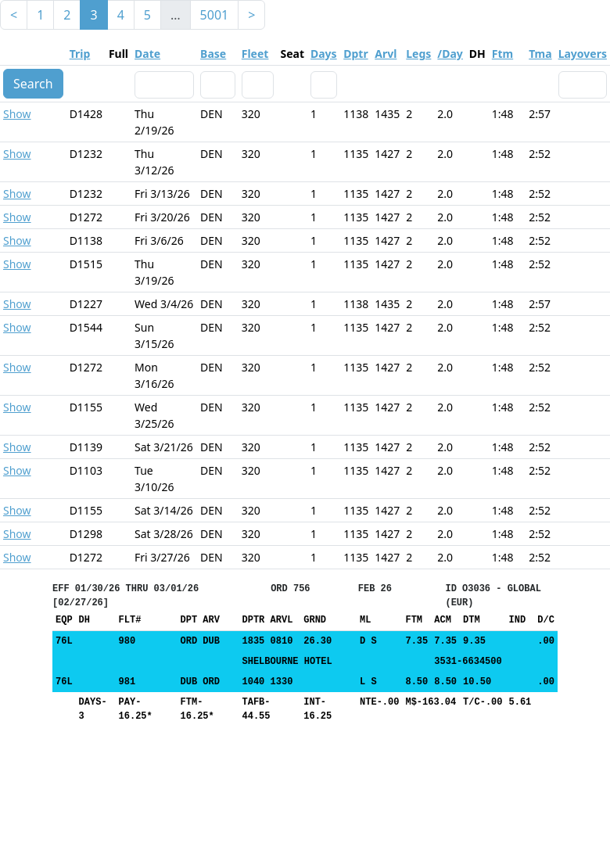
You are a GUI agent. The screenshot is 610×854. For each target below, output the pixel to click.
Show (17, 113)
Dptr (355, 53)
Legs (418, 53)
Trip (80, 53)
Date (147, 53)
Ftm (502, 53)
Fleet (255, 53)
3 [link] (93, 14)
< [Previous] (13, 14)
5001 (214, 14)
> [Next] (251, 14)
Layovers (582, 53)
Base (213, 53)
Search (33, 83)
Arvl (385, 53)
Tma (540, 53)
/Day (449, 53)
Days (323, 53)
